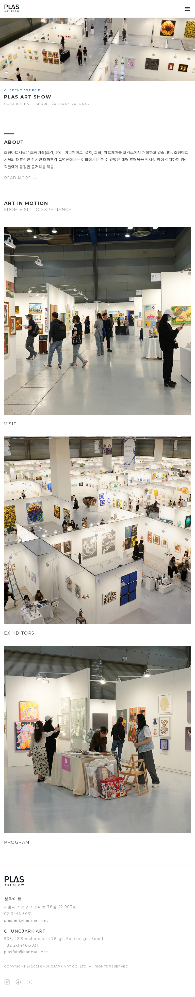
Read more (20, 178)
